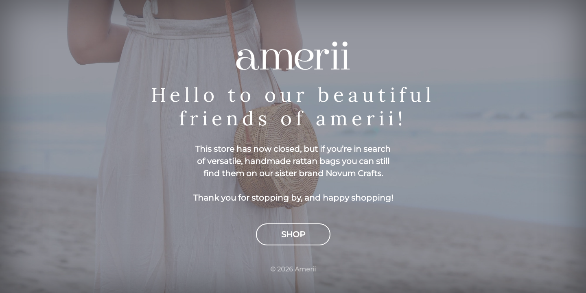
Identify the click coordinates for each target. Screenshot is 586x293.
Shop (293, 234)
